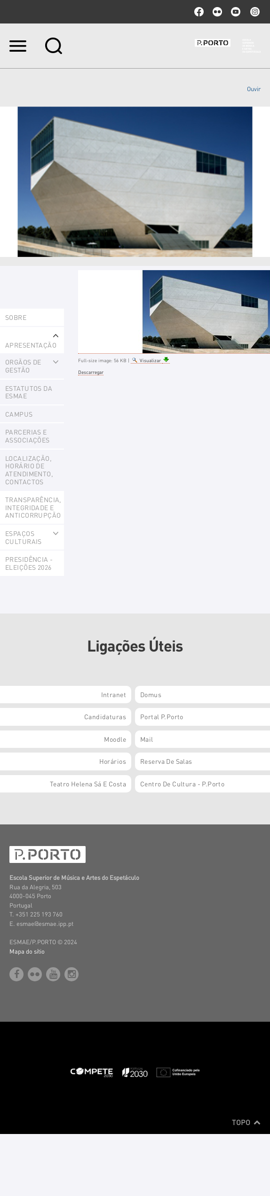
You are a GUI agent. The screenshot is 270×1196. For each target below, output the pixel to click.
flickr (217, 11)
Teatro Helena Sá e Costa (88, 783)
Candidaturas (105, 716)
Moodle (115, 739)
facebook (199, 11)
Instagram (254, 11)
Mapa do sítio (27, 951)
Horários (112, 761)
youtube (235, 11)
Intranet (113, 694)
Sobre (15, 317)
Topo (246, 1122)
